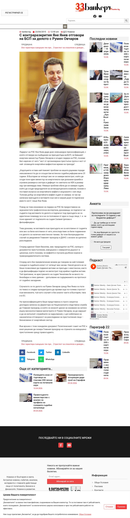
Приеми (121, 506)
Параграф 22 (99, 327)
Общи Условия (85, 514)
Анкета (95, 204)
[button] (65, 26)
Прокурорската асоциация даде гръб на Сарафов (76, 377)
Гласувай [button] (106, 247)
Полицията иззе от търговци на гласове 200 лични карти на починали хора (42, 380)
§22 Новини (69, 32)
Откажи (109, 506)
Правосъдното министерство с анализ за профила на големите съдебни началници (42, 401)
